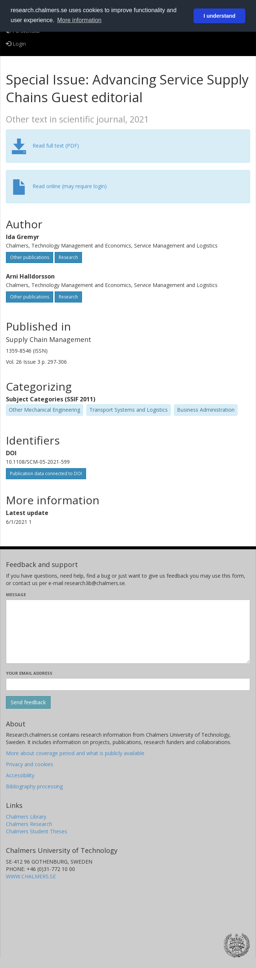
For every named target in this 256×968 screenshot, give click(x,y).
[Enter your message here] (128, 631)
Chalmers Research (29, 823)
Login (16, 43)
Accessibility (20, 775)
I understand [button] (219, 16)
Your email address (29, 673)
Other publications (29, 257)
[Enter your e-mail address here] (128, 684)
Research (68, 257)
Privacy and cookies (29, 764)
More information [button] (79, 20)
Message (16, 594)
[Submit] (28, 702)
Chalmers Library (26, 816)
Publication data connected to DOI (46, 473)
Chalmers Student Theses (36, 831)
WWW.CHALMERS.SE (31, 876)
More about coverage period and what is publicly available (75, 753)
